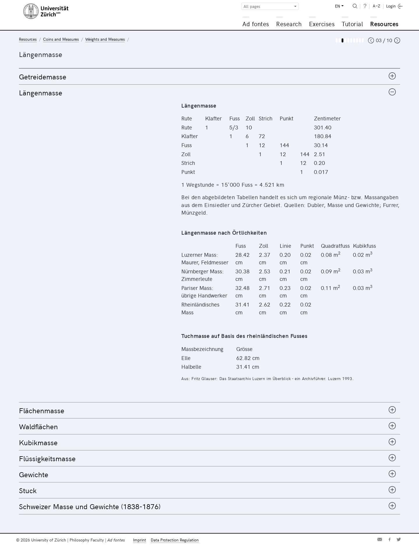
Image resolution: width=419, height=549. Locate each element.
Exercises (322, 23)
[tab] (209, 76)
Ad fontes (255, 23)
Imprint (139, 540)
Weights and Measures (105, 39)
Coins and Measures (61, 39)
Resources (384, 23)
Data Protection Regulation (175, 540)
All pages (252, 6)
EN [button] (337, 6)
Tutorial (352, 23)
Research (289, 23)
